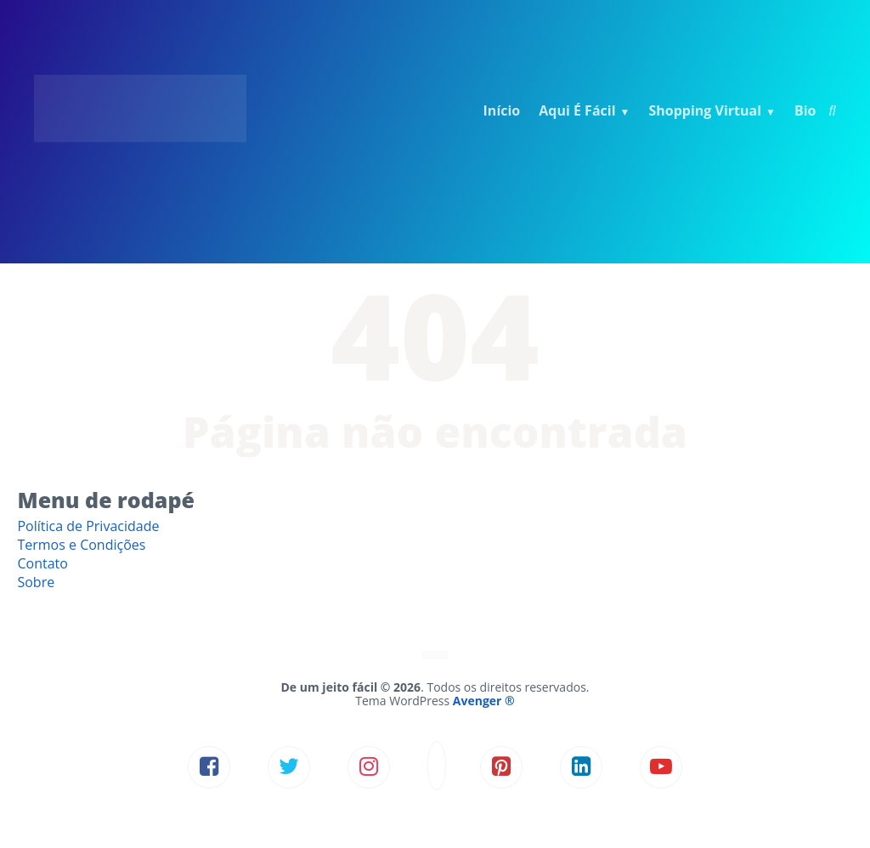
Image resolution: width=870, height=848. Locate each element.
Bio (805, 110)
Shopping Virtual (704, 110)
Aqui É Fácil (577, 110)
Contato (42, 563)
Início (502, 110)
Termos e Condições (81, 544)
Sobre (35, 582)
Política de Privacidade (88, 526)
